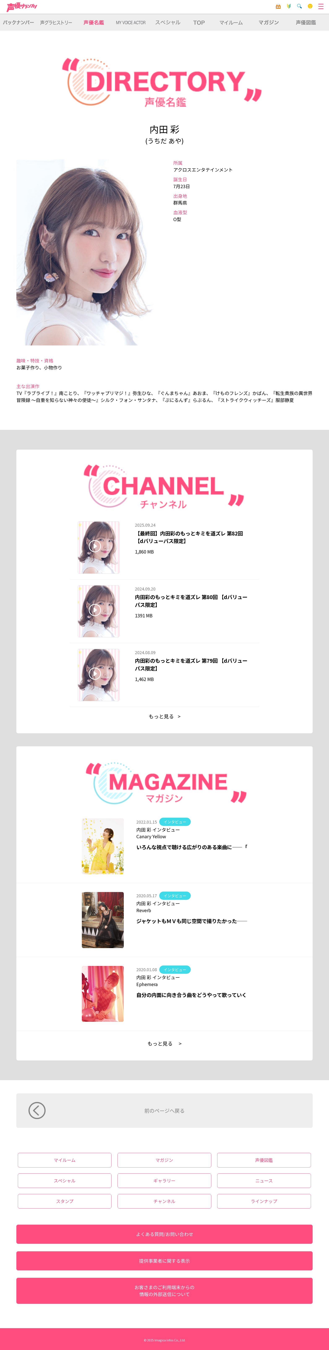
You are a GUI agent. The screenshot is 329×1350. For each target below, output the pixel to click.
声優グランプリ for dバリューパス (22, 7)
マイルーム (310, 6)
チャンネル (164, 1201)
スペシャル (65, 1180)
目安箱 (278, 6)
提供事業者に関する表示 (164, 1260)
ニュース (264, 1180)
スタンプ (64, 1201)
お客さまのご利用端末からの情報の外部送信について (164, 1290)
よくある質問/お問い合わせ (164, 1234)
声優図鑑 (264, 1160)
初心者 (288, 6)
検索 (299, 6)
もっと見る (161, 716)
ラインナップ (264, 1201)
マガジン (164, 1160)
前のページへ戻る (164, 1110)
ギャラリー (164, 1180)
